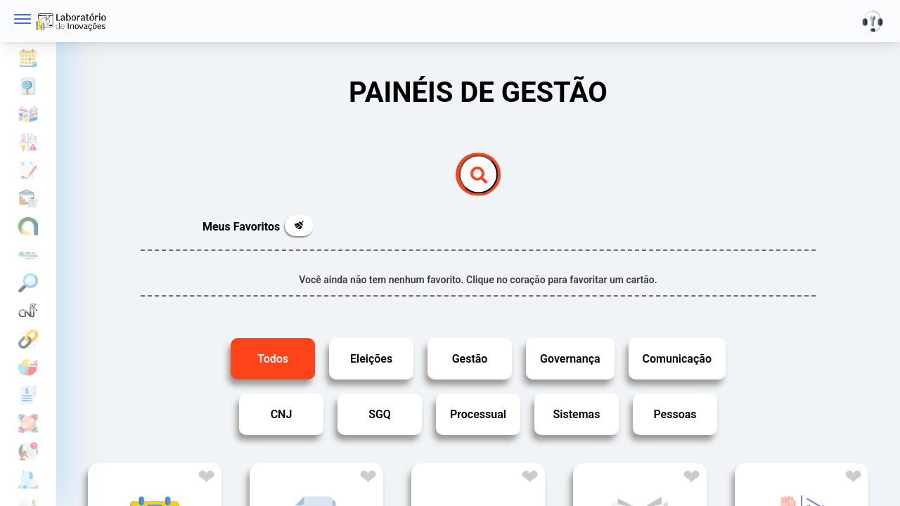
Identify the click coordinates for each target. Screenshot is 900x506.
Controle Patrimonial (28, 199)
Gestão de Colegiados (28, 424)
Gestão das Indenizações (28, 396)
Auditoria (28, 86)
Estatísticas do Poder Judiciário (28, 311)
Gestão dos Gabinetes (28, 452)
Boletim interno (28, 114)
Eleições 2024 (28, 255)
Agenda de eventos (28, 58)
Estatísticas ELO (28, 339)
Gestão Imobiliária (28, 480)
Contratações (28, 171)
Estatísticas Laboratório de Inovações (28, 367)
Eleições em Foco (28, 283)
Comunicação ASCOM (28, 227)
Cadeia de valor (28, 143)
